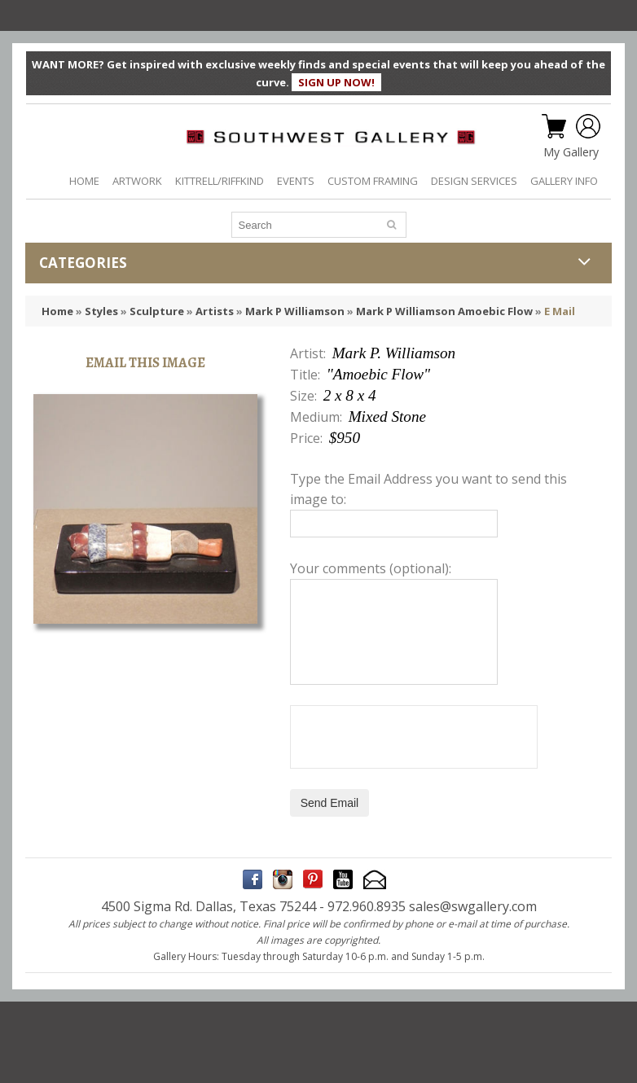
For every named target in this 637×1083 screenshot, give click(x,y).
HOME (84, 180)
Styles (101, 311)
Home (57, 311)
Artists (214, 311)
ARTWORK (137, 180)
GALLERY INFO (564, 180)
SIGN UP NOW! (336, 82)
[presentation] (414, 737)
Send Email (330, 802)
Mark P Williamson (295, 311)
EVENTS (295, 180)
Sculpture (157, 311)
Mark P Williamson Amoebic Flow (444, 311)
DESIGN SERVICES (474, 180)
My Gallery (571, 152)
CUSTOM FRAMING (372, 180)
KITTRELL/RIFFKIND (219, 180)
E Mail (559, 311)
